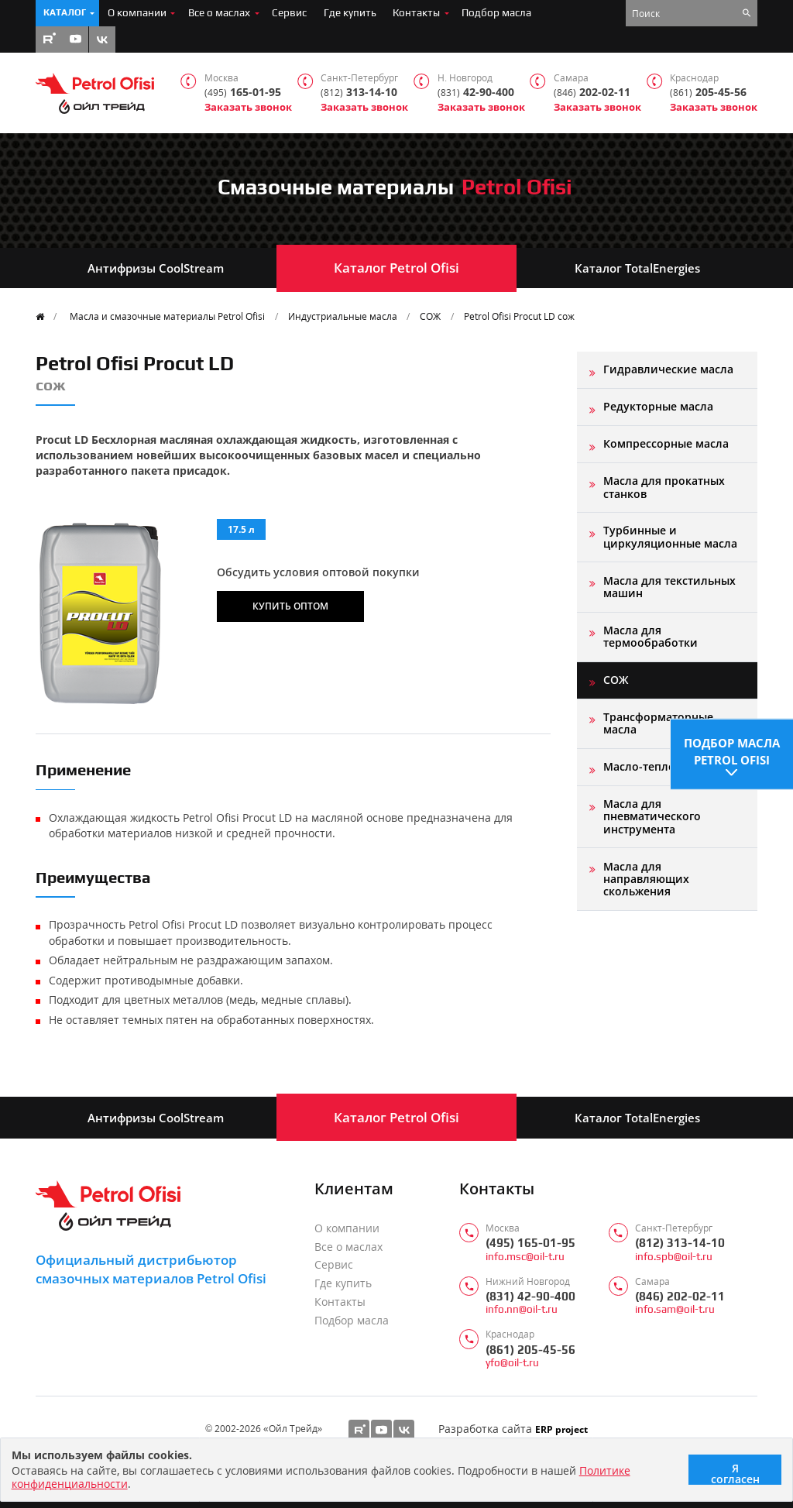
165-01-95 (242, 92)
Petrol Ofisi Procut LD (519, 316)
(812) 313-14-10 (680, 1242)
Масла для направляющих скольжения (646, 879)
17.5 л (241, 529)
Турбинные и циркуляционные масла (670, 536)
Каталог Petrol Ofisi (396, 268)
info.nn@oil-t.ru (522, 1309)
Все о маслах (219, 12)
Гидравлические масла (668, 369)
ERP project (561, 1429)
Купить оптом (290, 605)
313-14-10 (359, 92)
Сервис (289, 12)
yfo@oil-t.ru (512, 1363)
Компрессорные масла (666, 443)
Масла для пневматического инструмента (652, 816)
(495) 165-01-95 (530, 1242)
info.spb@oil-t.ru (673, 1256)
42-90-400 (476, 92)
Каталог (64, 12)
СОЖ (430, 316)
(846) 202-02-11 (680, 1296)
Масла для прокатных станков (664, 486)
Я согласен (735, 1473)
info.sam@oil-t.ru (675, 1309)
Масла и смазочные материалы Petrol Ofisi (167, 316)
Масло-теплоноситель (665, 766)
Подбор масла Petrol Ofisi (732, 748)
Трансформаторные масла (658, 723)
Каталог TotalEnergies (637, 268)
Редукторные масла (658, 406)
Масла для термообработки (650, 636)
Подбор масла (496, 12)
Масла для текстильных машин (669, 586)
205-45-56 (708, 92)
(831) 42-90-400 (530, 1296)
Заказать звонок (248, 107)
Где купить (350, 12)
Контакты (416, 12)
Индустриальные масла (342, 316)
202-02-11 (592, 92)
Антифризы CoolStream (156, 268)
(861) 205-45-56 (530, 1349)
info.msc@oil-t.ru (525, 1256)
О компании (137, 12)
